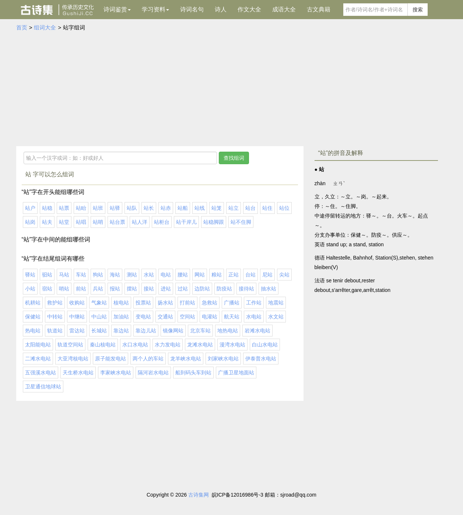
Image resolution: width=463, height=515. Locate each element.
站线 (199, 208)
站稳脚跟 (213, 222)
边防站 (202, 289)
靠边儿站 (146, 331)
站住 (267, 208)
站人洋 (139, 222)
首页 (21, 27)
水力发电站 (167, 345)
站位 (284, 208)
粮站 (216, 275)
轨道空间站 (70, 345)
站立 (233, 208)
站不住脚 (241, 222)
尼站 (267, 275)
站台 (250, 208)
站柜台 (161, 222)
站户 (30, 208)
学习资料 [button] (155, 9)
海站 (115, 275)
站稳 (47, 208)
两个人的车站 (148, 358)
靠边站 (121, 331)
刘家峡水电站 (223, 358)
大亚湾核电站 (72, 358)
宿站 (47, 289)
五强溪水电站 (40, 372)
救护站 (55, 303)
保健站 (33, 317)
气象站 (99, 303)
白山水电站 (265, 345)
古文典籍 (318, 9)
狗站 (98, 275)
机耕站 (33, 303)
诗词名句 (192, 9)
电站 (166, 275)
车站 (81, 275)
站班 (98, 208)
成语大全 (284, 9)
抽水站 (268, 289)
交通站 (165, 317)
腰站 (183, 275)
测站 (132, 275)
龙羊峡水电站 (185, 358)
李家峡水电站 (115, 372)
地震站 (276, 303)
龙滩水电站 (200, 345)
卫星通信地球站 (43, 386)
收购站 (77, 303)
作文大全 (249, 9)
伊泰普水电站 (260, 358)
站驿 (115, 208)
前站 (81, 289)
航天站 (231, 317)
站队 (132, 208)
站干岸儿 (186, 222)
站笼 (216, 208)
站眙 (81, 208)
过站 (183, 289)
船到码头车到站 (193, 372)
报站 (115, 289)
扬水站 (165, 303)
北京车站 (200, 331)
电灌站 (209, 317)
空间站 (187, 317)
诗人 (221, 9)
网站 (199, 275)
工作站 (254, 303)
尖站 (284, 275)
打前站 (187, 303)
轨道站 (55, 331)
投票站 (143, 303)
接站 (149, 289)
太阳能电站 (38, 345)
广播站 (231, 303)
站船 (183, 208)
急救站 (209, 303)
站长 (149, 208)
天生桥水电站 (78, 372)
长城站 (99, 331)
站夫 (47, 222)
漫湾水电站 (232, 345)
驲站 (47, 275)
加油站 (121, 317)
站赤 (166, 208)
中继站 (77, 317)
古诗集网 (198, 495)
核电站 (121, 303)
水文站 (276, 317)
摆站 (132, 289)
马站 (64, 275)
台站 (250, 275)
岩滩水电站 (257, 331)
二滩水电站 (38, 358)
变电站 (143, 317)
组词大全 (45, 27)
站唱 (81, 222)
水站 (149, 275)
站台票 (117, 222)
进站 (166, 289)
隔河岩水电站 (153, 372)
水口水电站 (135, 345)
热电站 (33, 331)
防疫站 (224, 289)
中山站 (99, 317)
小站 (30, 289)
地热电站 (227, 331)
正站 (233, 275)
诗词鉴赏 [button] (117, 9)
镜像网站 (173, 331)
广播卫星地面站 (236, 372)
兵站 (98, 289)
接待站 (246, 289)
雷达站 (77, 331)
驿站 (30, 275)
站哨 (98, 222)
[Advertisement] (232, 87)
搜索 (418, 10)
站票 (64, 208)
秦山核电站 (103, 345)
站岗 (30, 222)
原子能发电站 (110, 358)
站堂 (64, 222)
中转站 (55, 317)
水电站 (254, 317)
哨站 (64, 289)
